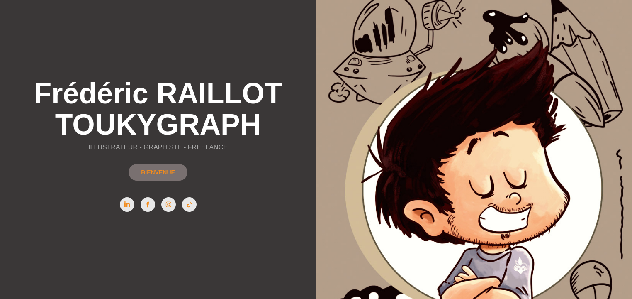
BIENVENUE (158, 172)
